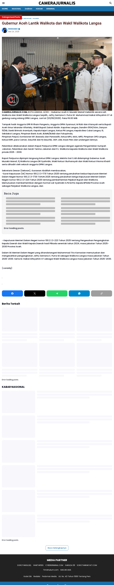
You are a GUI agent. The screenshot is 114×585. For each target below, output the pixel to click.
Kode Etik (28, 576)
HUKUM (39, 8)
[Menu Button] (3, 3)
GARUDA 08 (70, 565)
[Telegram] (57, 293)
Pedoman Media (49, 576)
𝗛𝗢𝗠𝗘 (5, 8)
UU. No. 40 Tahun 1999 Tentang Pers (74, 576)
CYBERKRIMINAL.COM (54, 565)
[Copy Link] (101, 293)
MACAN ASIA (65, 570)
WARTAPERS (38, 565)
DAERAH (28, 8)
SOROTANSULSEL (24, 565)
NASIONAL (16, 8)
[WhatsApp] (79, 293)
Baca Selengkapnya (57, 548)
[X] (34, 293)
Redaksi (37, 576)
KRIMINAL (50, 8)
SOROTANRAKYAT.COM (87, 565)
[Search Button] (110, 3)
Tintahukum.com (51, 570)
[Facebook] (12, 293)
